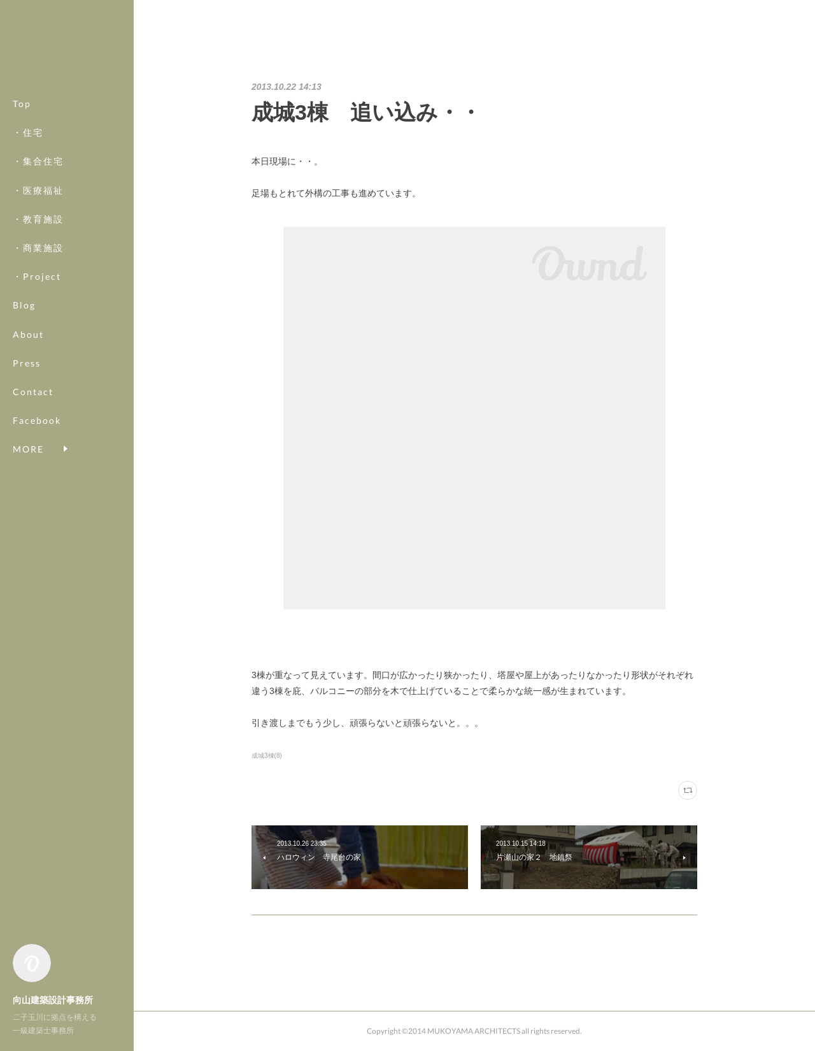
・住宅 (28, 132)
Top (22, 103)
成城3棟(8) (267, 755)
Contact (33, 391)
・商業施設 (38, 247)
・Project (37, 276)
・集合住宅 (38, 161)
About (28, 334)
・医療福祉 (38, 190)
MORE (28, 420)
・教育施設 (38, 219)
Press (27, 363)
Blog (24, 305)
